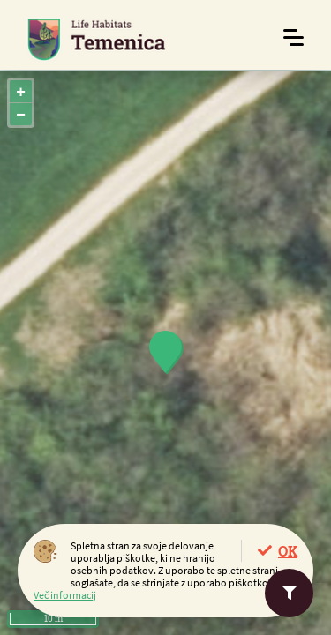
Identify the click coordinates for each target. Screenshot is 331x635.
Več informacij (65, 594)
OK (287, 551)
